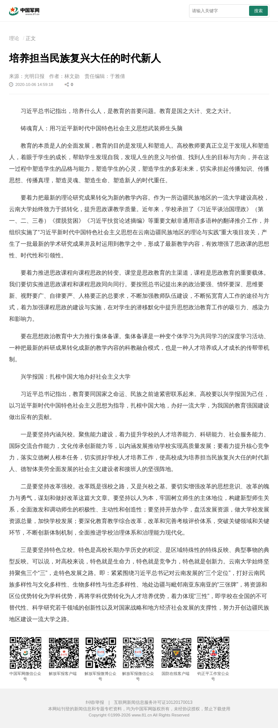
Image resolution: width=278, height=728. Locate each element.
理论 (14, 38)
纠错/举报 (95, 702)
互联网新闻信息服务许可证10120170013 (153, 702)
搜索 (258, 10)
